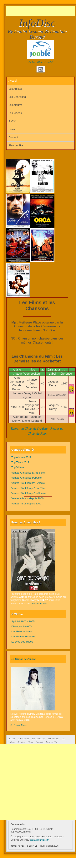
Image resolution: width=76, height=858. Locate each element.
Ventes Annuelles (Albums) (27, 477)
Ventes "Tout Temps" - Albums (28, 493)
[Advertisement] (41, 11)
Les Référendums (21, 631)
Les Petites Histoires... (24, 636)
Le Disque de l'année (23, 658)
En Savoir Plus (39, 603)
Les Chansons (17, 96)
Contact (13, 137)
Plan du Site (15, 145)
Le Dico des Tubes (22, 641)
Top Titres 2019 (20, 462)
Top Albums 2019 (21, 457)
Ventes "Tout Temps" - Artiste (28, 482)
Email (40, 69)
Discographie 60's (21, 626)
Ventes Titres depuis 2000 (26, 503)
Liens (11, 129)
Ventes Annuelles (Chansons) (28, 472)
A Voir (12, 121)
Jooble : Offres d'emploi (40, 62)
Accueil (12, 80)
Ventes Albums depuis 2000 (27, 498)
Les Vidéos (15, 113)
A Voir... (21, 742)
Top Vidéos (17, 467)
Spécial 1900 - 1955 (23, 621)
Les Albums (15, 104)
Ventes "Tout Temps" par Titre (28, 488)
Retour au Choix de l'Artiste (29, 428)
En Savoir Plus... (18, 725)
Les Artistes (15, 88)
